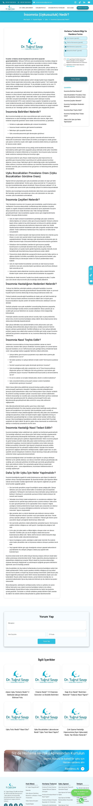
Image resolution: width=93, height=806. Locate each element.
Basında (28, 790)
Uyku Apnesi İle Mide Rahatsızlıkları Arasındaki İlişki (65, 800)
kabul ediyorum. (70, 66)
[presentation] (75, 71)
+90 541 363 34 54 (9, 2)
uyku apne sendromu (23, 124)
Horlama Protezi (41, 7)
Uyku (46, 19)
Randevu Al (74, 769)
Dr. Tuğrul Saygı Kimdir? (26, 7)
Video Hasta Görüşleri (32, 801)
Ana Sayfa (27, 19)
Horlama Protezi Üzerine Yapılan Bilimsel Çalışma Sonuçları (49, 789)
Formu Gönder (75, 79)
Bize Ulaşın (70, 7)
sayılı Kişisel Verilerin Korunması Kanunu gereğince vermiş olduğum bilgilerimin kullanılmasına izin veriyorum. (76, 61)
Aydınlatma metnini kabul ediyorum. (75, 65)
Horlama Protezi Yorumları (56, 7)
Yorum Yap (46, 641)
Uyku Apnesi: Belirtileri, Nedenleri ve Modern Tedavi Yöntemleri (34, 795)
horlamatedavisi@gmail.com (42, 2)
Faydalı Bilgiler (37, 19)
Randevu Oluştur (83, 7)
